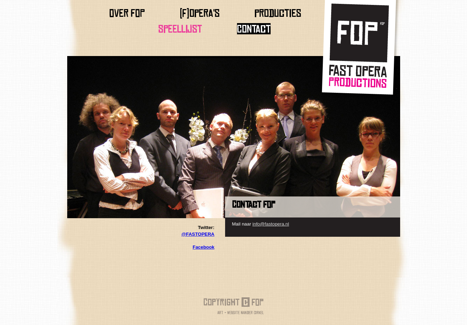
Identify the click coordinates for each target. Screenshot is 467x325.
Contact (254, 28)
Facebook (203, 247)
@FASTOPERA (197, 234)
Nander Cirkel (252, 312)
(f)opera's (199, 13)
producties (278, 13)
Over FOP (127, 13)
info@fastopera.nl (270, 224)
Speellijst (180, 28)
